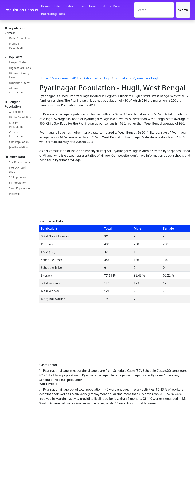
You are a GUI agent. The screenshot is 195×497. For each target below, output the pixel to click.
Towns (93, 6)
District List (91, 78)
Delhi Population (19, 38)
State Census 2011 (65, 78)
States (57, 6)
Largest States (18, 62)
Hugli (106, 78)
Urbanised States (19, 83)
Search (183, 10)
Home (45, 6)
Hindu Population (20, 117)
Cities (82, 6)
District (70, 6)
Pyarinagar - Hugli (146, 78)
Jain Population (18, 147)
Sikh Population (19, 142)
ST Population (17, 182)
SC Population (18, 177)
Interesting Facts (53, 14)
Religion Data (110, 6)
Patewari (14, 193)
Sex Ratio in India (20, 162)
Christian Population (16, 134)
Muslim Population (16, 125)
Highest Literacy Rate (19, 75)
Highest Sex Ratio (20, 68)
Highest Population (16, 90)
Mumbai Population (16, 45)
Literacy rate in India (18, 169)
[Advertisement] (114, 50)
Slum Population (19, 188)
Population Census (21, 9)
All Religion (16, 111)
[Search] (154, 10)
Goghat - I (121, 78)
